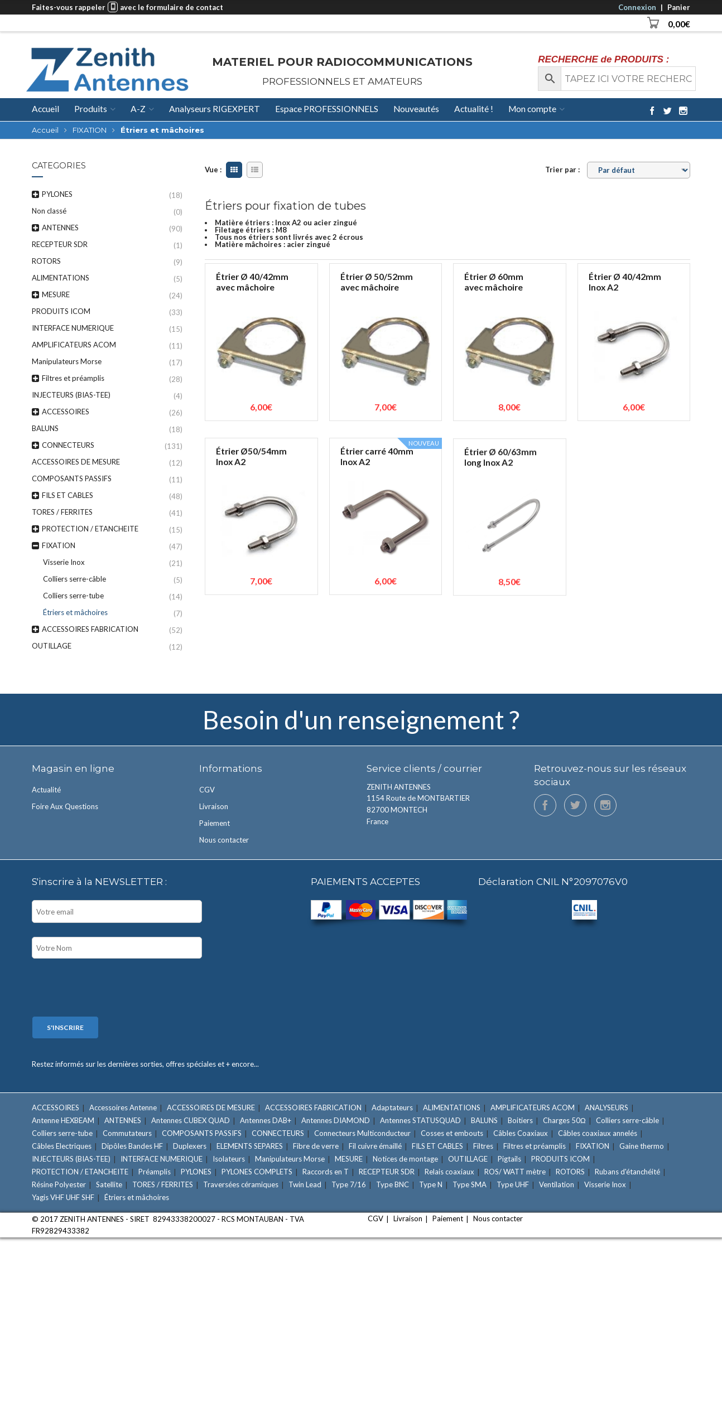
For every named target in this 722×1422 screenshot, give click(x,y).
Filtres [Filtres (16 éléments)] (483, 1146)
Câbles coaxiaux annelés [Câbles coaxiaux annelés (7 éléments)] (597, 1133)
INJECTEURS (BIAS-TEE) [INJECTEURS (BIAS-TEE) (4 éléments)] (71, 1158)
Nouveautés (416, 109)
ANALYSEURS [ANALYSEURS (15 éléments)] (606, 1107)
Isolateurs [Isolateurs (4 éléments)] (229, 1158)
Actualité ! (473, 109)
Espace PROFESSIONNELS (326, 109)
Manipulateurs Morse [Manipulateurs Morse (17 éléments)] (290, 1158)
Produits (90, 109)
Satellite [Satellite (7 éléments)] (109, 1184)
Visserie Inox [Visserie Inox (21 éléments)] (605, 1184)
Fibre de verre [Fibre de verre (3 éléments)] (316, 1146)
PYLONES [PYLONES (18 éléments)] (196, 1171)
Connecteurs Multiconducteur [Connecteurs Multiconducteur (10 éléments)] (362, 1133)
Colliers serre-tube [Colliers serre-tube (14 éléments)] (62, 1133)
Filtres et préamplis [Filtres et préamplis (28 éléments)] (534, 1146)
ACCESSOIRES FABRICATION (90, 629)
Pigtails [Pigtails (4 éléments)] (509, 1158)
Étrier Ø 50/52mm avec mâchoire (376, 282)
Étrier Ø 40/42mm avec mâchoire (252, 282)
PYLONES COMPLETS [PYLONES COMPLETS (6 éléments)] (257, 1171)
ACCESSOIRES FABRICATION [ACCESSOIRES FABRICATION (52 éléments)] (313, 1107)
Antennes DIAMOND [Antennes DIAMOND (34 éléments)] (335, 1120)
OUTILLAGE (51, 645)
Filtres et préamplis (73, 378)
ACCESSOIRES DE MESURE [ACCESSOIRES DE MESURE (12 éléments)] (211, 1107)
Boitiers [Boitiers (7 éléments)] (520, 1120)
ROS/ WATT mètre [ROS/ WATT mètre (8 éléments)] (515, 1171)
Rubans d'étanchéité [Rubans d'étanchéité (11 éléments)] (627, 1171)
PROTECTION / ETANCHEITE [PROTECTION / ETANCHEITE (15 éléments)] (80, 1171)
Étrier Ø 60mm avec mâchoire (493, 282)
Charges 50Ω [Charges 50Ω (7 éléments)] (564, 1120)
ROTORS (46, 261)
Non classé (49, 210)
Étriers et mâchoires (75, 612)
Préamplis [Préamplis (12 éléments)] (154, 1171)
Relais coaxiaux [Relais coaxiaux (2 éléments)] (449, 1171)
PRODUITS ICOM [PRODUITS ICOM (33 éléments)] (560, 1158)
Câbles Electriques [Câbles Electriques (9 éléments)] (62, 1146)
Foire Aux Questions (65, 806)
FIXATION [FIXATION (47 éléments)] (592, 1146)
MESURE (56, 294)
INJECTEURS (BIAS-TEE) (71, 394)
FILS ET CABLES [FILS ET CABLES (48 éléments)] (437, 1146)
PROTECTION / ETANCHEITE (90, 528)
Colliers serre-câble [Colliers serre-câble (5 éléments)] (627, 1120)
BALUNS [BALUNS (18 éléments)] (484, 1120)
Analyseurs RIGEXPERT (214, 109)
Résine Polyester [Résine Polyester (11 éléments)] (59, 1184)
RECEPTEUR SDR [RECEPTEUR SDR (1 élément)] (387, 1171)
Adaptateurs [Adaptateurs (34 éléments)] (392, 1107)
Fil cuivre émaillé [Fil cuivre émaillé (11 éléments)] (375, 1146)
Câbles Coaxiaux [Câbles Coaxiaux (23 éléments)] (520, 1133)
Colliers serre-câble (74, 578)
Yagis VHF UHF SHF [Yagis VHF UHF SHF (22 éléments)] (63, 1197)
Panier (678, 7)
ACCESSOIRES (65, 411)
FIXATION (90, 129)
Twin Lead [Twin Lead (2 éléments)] (304, 1184)
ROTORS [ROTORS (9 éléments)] (570, 1171)
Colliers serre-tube (73, 595)
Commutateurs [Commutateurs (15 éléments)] (127, 1133)
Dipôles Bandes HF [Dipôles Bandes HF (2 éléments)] (132, 1146)
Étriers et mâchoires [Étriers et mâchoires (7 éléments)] (136, 1197)
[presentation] (116, 988)
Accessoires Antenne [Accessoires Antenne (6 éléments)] (123, 1107)
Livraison (213, 806)
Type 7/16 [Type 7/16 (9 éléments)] (348, 1184)
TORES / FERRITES (62, 511)
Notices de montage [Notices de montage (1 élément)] (405, 1158)
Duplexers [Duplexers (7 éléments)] (189, 1146)
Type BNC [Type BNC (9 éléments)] (392, 1184)
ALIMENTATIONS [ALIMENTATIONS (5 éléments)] (451, 1107)
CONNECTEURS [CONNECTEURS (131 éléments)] (278, 1133)
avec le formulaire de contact (171, 7)
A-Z (138, 109)
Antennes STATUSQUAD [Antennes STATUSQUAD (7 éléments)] (420, 1120)
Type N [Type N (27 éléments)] (430, 1184)
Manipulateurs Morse (67, 361)
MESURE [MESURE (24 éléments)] (349, 1158)
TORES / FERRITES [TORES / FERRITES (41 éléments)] (162, 1184)
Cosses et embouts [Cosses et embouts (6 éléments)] (452, 1133)
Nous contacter (224, 839)
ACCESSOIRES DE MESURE (76, 461)
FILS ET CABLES (67, 495)
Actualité (46, 789)
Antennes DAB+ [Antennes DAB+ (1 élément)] (265, 1120)
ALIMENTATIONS (60, 277)
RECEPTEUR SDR (60, 244)
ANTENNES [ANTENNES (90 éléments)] (122, 1120)
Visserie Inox (64, 562)
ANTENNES (60, 227)
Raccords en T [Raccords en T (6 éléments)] (325, 1171)
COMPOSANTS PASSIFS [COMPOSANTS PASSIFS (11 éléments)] (202, 1133)
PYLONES (57, 194)
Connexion (637, 7)
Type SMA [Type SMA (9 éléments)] (470, 1184)
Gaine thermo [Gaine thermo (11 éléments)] (641, 1146)
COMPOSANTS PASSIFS (72, 478)
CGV (207, 789)
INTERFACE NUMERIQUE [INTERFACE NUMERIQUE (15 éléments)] (162, 1158)
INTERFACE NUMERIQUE (73, 327)
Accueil (45, 109)
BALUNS (45, 428)
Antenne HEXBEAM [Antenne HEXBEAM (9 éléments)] (63, 1120)
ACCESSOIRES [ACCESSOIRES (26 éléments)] (55, 1107)
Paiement (214, 823)
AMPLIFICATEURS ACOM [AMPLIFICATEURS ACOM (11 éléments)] (532, 1107)
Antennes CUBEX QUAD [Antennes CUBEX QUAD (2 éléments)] (190, 1120)
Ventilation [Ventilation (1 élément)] (556, 1184)
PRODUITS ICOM (61, 311)
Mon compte (532, 109)
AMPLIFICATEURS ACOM (74, 344)
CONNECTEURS (68, 445)
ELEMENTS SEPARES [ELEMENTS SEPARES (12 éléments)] (249, 1146)
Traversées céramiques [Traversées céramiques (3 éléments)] (240, 1184)
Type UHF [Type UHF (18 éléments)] (513, 1184)
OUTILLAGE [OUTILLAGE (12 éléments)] (468, 1158)
